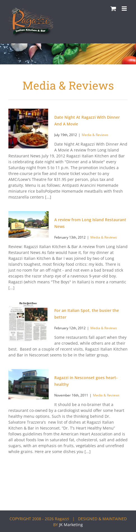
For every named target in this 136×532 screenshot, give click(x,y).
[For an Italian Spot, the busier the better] (28, 322)
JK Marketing (71, 524)
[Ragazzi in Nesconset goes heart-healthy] (28, 384)
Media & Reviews (95, 134)
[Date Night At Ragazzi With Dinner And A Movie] (28, 128)
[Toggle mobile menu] (125, 8)
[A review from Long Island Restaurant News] (28, 224)
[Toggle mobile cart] (113, 8)
